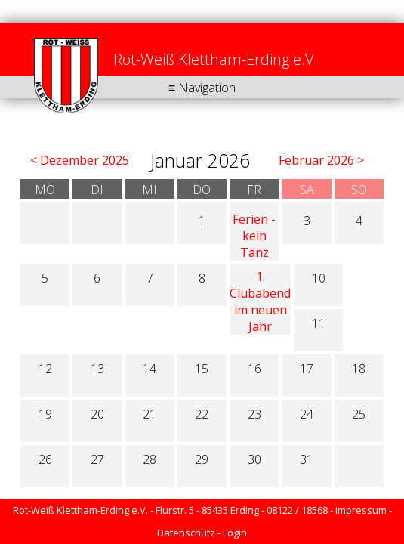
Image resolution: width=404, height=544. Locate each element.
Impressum (361, 510)
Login (235, 532)
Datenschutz (186, 532)
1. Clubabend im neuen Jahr (260, 301)
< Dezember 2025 (79, 160)
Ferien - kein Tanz (254, 236)
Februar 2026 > (321, 160)
